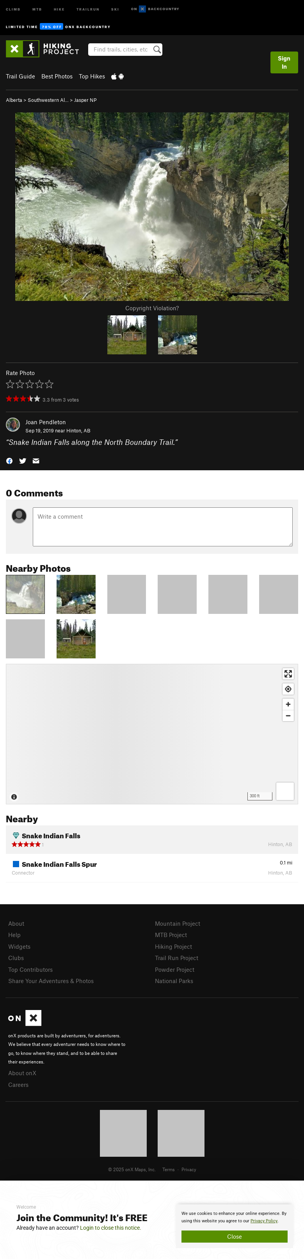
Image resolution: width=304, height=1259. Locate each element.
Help (14, 934)
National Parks (174, 980)
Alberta (14, 100)
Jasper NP (85, 100)
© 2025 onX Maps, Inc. (132, 1169)
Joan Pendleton (45, 421)
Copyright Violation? (152, 307)
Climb (13, 8)
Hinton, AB (78, 430)
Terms (168, 1169)
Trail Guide (20, 76)
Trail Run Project (176, 957)
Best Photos (57, 76)
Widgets (19, 946)
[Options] (285, 791)
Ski (115, 8)
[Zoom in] (288, 704)
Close (234, 1236)
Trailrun (88, 8)
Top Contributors (30, 969)
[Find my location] (288, 689)
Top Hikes (92, 76)
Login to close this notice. (110, 1228)
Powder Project (174, 969)
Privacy (188, 1169)
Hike (59, 8)
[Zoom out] (288, 715)
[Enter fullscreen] (288, 673)
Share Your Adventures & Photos (51, 980)
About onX (22, 1072)
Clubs (16, 957)
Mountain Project (177, 923)
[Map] (152, 734)
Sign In (284, 62)
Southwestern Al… (48, 100)
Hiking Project (173, 946)
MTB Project (171, 934)
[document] (234, 1226)
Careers (18, 1084)
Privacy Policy (264, 1220)
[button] (9, 460)
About (16, 923)
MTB (37, 8)
